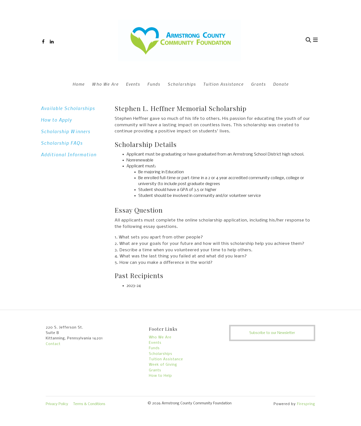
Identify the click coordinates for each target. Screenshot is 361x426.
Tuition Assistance (223, 84)
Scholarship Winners (65, 131)
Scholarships (182, 84)
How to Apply (56, 120)
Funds (153, 84)
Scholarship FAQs (62, 143)
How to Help (160, 376)
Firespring (306, 404)
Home (79, 84)
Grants (258, 84)
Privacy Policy (57, 404)
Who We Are (105, 84)
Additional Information (68, 154)
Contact (53, 344)
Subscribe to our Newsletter (272, 333)
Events (133, 84)
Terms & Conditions (89, 404)
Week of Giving (163, 365)
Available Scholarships (68, 108)
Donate (281, 84)
